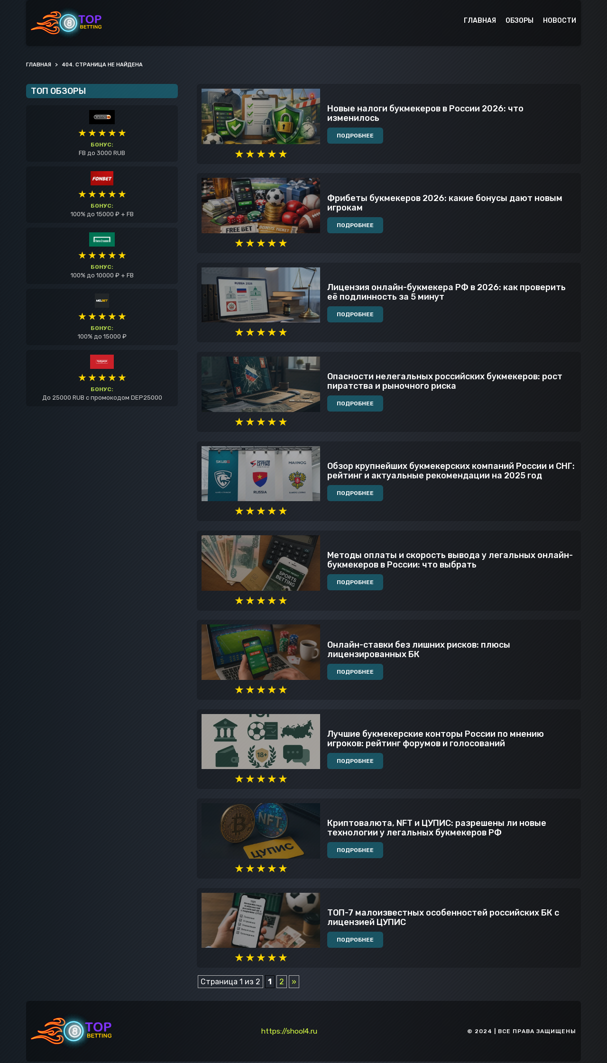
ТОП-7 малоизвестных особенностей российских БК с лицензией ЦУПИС (443, 919)
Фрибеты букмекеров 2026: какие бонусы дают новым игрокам (444, 203)
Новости (559, 21)
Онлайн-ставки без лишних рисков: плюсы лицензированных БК (418, 650)
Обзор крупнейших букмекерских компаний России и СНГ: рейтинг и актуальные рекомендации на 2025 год (451, 472)
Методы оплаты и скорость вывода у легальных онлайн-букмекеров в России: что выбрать (450, 561)
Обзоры (519, 21)
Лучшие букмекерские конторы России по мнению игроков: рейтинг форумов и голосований (435, 740)
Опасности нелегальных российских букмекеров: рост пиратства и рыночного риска (444, 382)
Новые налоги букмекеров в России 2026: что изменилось (425, 114)
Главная (480, 21)
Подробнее (355, 136)
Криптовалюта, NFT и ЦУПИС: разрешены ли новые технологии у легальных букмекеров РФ (436, 829)
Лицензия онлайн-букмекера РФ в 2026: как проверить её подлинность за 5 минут (446, 292)
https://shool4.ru (289, 1032)
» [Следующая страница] (294, 983)
